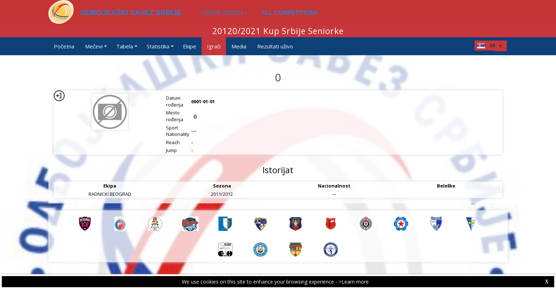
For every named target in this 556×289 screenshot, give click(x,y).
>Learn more (354, 281)
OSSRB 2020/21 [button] (224, 13)
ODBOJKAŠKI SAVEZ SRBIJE (131, 12)
